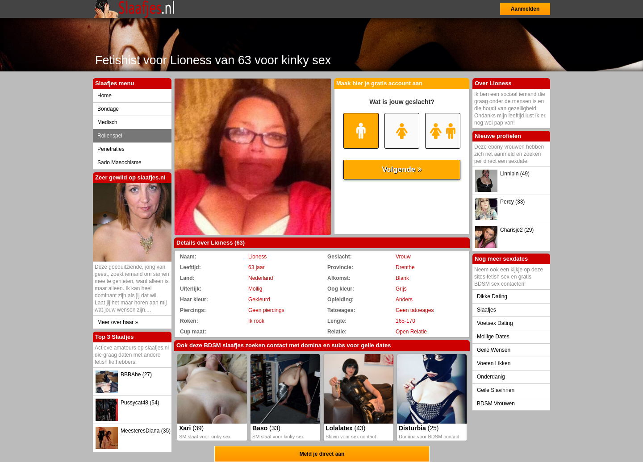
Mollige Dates (493, 336)
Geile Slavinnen (495, 390)
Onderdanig (491, 377)
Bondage (108, 109)
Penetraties (111, 149)
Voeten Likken (493, 363)
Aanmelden (525, 9)
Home (104, 95)
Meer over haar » (117, 322)
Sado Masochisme (119, 162)
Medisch (107, 122)
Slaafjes (486, 310)
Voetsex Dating (495, 323)
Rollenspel (109, 136)
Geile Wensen (493, 350)
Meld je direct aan (322, 454)
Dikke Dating (492, 296)
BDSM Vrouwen (496, 403)
